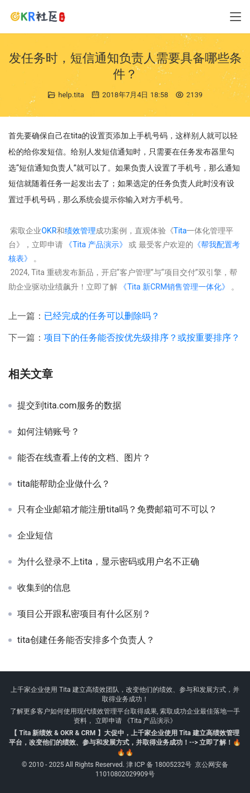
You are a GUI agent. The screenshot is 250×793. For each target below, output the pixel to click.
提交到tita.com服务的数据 (69, 406)
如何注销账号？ (48, 432)
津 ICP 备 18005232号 (159, 765)
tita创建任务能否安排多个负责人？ (86, 640)
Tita (180, 230)
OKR (48, 230)
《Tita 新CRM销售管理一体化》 (174, 286)
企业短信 (35, 536)
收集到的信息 (44, 588)
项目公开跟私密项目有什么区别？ (84, 614)
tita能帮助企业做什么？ (63, 484)
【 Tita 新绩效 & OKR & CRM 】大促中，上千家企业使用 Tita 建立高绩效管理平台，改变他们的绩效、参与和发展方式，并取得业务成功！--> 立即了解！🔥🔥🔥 (125, 742)
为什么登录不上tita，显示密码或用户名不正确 (108, 562)
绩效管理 (80, 230)
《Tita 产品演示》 (95, 244)
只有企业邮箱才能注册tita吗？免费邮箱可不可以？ (117, 510)
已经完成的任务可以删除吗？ (102, 316)
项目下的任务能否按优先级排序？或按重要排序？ (142, 337)
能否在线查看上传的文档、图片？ (84, 458)
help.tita (71, 95)
